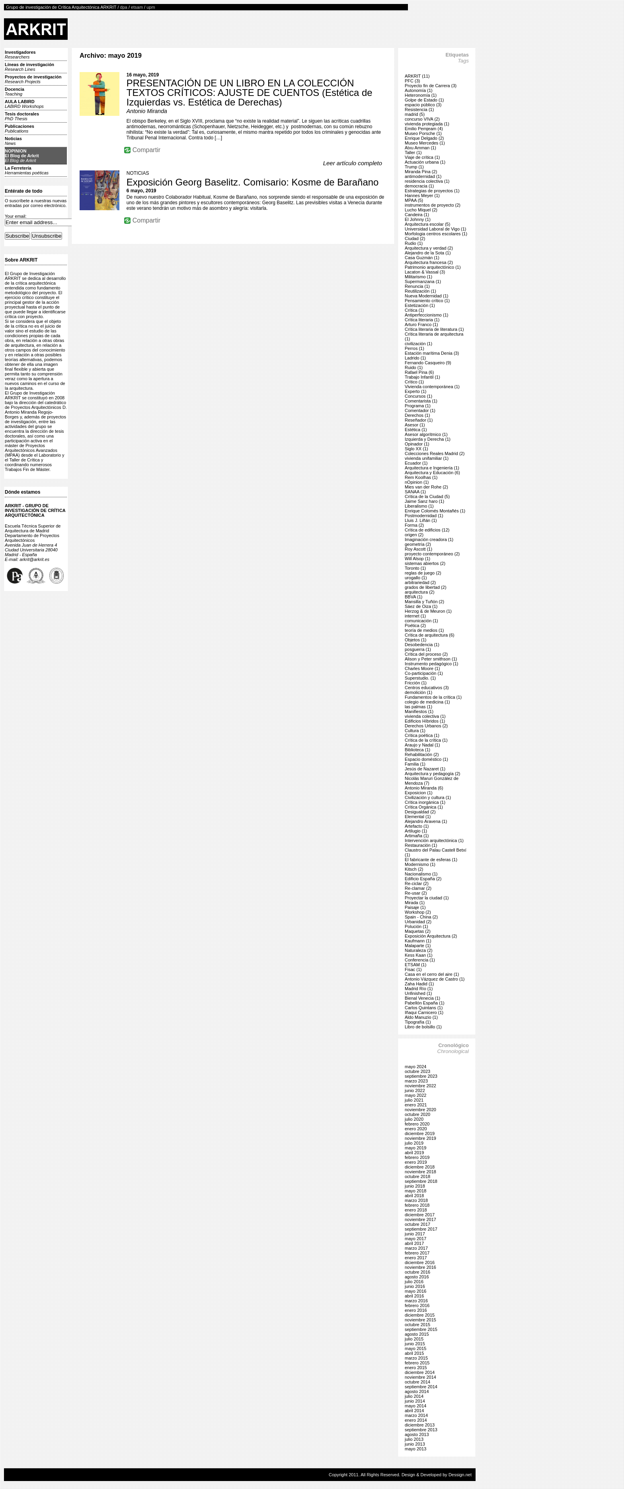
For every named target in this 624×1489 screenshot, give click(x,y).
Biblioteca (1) (417, 749)
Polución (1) (416, 926)
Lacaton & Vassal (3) (425, 272)
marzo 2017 (416, 1248)
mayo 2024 (415, 1066)
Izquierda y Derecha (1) (427, 439)
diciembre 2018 (420, 1167)
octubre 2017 (417, 1224)
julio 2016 (414, 1281)
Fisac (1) (413, 969)
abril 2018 (414, 1195)
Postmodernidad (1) (424, 515)
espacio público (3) (423, 104)
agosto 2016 (417, 1276)
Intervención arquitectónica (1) (434, 840)
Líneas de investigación (29, 67)
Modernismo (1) (420, 864)
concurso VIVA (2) (422, 119)
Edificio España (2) (423, 878)
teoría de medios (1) (424, 630)
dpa (123, 7)
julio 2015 (414, 1339)
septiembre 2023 (421, 1076)
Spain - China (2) (421, 917)
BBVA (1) (413, 596)
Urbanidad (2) (418, 921)
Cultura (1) (415, 730)
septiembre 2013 (421, 1429)
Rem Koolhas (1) (421, 477)
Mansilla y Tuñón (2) (424, 601)
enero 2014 (416, 1420)
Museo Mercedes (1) (425, 143)
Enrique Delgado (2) (424, 138)
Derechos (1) (417, 415)
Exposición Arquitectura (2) (431, 936)
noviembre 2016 (420, 1267)
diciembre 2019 (420, 1133)
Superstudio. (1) (420, 678)
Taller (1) (413, 152)
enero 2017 (416, 1257)
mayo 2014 (415, 1405)
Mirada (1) (415, 902)
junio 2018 (415, 1186)
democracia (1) (419, 186)
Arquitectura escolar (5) (427, 224)
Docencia (14, 91)
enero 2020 (416, 1128)
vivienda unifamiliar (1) (426, 458)
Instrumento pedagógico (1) (431, 663)
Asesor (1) (415, 424)
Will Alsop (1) (417, 558)
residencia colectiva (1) (427, 181)
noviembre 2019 (420, 1138)
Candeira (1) (417, 214)
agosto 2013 (417, 1434)
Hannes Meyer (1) (422, 195)
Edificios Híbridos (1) (425, 721)
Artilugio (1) (416, 831)
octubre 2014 (417, 1382)
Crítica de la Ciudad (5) (427, 496)
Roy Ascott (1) (418, 549)
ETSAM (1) (415, 964)
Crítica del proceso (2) (426, 654)
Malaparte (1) (418, 945)
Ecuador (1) (416, 463)
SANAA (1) (415, 491)
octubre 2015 (417, 1324)
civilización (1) (418, 343)
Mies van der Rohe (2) (426, 487)
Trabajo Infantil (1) (422, 377)
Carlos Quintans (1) (424, 1007)
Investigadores (20, 54)
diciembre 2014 (420, 1372)
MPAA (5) (414, 200)
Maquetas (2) (418, 931)
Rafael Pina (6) (419, 372)
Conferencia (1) (420, 959)
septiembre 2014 (421, 1386)
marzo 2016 (416, 1300)
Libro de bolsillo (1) (423, 1026)
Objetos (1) (415, 639)
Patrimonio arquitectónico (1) (433, 267)
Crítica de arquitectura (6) (429, 635)
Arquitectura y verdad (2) (429, 248)
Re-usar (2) (416, 893)
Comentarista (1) (421, 401)
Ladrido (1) (415, 358)
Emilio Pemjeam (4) (424, 128)
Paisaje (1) (415, 907)
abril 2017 (414, 1243)
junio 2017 (415, 1233)
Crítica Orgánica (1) (424, 807)
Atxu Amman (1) (420, 147)
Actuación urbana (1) (425, 162)
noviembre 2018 (420, 1171)
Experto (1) (415, 391)
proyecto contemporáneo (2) (432, 553)
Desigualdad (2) (420, 811)
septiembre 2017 (421, 1229)
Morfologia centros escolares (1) (436, 233)
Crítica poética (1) (422, 735)
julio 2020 (414, 1119)
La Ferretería (27, 170)
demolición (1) (418, 692)
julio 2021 (414, 1100)
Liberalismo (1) (419, 506)
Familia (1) (415, 764)
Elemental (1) (418, 816)
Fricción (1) (416, 682)
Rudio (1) (414, 243)
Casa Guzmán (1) (422, 257)
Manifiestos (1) (419, 711)
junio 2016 (415, 1286)
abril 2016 (414, 1296)
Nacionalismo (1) (421, 874)
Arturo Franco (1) (421, 324)
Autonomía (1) (419, 90)
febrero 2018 (417, 1205)
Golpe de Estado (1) (424, 100)
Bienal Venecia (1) (422, 998)
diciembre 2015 (420, 1315)
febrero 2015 (417, 1362)
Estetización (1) (420, 305)
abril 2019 (414, 1152)
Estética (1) (416, 429)
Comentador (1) (420, 410)
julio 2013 (414, 1439)
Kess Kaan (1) (419, 955)
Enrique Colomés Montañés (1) (435, 510)
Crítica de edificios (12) (427, 530)
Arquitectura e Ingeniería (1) (432, 467)
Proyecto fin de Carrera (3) (430, 85)
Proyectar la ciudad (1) (427, 897)
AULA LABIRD (24, 104)
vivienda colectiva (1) (425, 716)
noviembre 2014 (420, 1377)
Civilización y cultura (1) (428, 797)
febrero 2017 (417, 1253)
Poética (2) (415, 625)
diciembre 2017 (420, 1214)
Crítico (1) (414, 381)
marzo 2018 (416, 1200)
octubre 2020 (417, 1114)
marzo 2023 (416, 1081)
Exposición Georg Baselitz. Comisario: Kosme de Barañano (253, 182)
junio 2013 (415, 1444)
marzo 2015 (416, 1358)
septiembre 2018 (421, 1181)
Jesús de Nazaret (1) (425, 768)
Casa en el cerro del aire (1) (432, 974)
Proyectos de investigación (33, 79)
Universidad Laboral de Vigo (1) (435, 229)
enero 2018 (416, 1210)
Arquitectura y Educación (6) (432, 472)
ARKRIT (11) (417, 76)
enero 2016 (416, 1310)
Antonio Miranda (147, 111)
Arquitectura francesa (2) (429, 262)
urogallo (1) (416, 577)
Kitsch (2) (414, 869)
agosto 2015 (417, 1334)
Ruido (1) (414, 367)
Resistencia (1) (419, 109)
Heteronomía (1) (421, 95)
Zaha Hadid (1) (419, 983)
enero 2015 (416, 1367)
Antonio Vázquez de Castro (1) (434, 979)
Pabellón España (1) (425, 1002)
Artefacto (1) (417, 826)
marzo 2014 (416, 1415)
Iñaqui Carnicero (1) (424, 1012)
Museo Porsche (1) (423, 133)
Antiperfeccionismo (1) (426, 315)
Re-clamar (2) (418, 888)
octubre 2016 (417, 1272)
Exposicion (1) (419, 792)
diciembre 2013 (420, 1425)
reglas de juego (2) (423, 573)
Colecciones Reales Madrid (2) (434, 453)
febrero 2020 (417, 1124)
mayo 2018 (415, 1190)
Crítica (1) (414, 310)
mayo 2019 (415, 1147)
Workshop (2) (418, 912)
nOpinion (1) (417, 482)
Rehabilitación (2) (422, 754)
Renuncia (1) (417, 286)
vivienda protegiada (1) (427, 123)
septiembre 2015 (421, 1329)
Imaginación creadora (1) (429, 539)
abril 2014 (414, 1410)
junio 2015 (415, 1343)
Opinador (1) (417, 444)
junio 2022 (415, 1090)
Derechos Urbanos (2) (426, 725)
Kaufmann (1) (418, 940)
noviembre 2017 (420, 1219)
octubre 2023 (417, 1071)
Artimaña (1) (417, 835)
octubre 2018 (417, 1176)
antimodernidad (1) (423, 176)
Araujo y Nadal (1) (422, 745)
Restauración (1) (421, 845)
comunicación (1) (421, 620)
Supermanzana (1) (423, 281)
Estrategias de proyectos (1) (432, 190)
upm (150, 7)
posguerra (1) (418, 649)
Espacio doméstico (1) (426, 759)
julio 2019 (414, 1143)
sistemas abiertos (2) (425, 563)
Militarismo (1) (418, 276)
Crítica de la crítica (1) (426, 740)
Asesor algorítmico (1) (426, 434)
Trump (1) (414, 166)
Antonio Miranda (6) (424, 788)
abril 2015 (414, 1353)
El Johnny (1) (418, 219)
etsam (137, 7)
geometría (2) (418, 544)
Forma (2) (414, 525)
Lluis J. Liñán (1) (421, 520)
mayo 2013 (415, 1448)
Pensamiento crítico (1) (427, 300)
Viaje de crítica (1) (422, 157)
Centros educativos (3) (427, 687)
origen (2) (414, 534)
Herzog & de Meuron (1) (428, 611)
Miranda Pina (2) (421, 171)
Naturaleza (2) (419, 950)
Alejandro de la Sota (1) (428, 252)
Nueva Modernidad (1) (426, 295)
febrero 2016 (417, 1305)
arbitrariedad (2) (420, 582)
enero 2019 (416, 1162)
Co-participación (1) (424, 673)
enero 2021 (416, 1104)
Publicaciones (19, 128)
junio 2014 (415, 1401)
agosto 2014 (417, 1391)
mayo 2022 (415, 1095)
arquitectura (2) (420, 592)
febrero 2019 (417, 1157)
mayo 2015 (415, 1348)
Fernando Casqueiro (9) (428, 362)
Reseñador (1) (419, 420)
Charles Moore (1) (422, 668)
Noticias (13, 141)
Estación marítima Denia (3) (432, 353)
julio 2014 (414, 1396)
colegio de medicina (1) (427, 702)
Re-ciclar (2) (417, 883)
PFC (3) (412, 80)
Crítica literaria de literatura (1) (434, 329)
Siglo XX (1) (416, 448)
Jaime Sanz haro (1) (424, 501)
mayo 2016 (415, 1291)
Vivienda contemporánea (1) (432, 386)
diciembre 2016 (420, 1262)
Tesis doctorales (22, 116)
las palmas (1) (418, 706)
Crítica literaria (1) (422, 319)
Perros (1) (414, 348)
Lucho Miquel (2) (421, 209)
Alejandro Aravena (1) (426, 821)
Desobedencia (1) (422, 644)
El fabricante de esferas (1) (431, 859)
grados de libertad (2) (426, 587)
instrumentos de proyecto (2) (432, 205)
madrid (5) (415, 114)
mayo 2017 (415, 1238)
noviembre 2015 (420, 1319)
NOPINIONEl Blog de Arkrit (22, 156)
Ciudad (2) (415, 238)
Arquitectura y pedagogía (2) (432, 773)
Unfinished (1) (418, 993)
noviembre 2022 (420, 1085)
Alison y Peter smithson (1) (431, 659)
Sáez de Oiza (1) (421, 606)
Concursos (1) (418, 396)
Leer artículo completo (352, 163)
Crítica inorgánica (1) (425, 802)
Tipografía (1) (418, 1022)
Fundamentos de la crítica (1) (433, 697)
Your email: (16, 216)
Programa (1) (418, 405)
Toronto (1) (415, 568)
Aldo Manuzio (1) (421, 1017)
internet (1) (415, 616)
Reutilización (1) (420, 291)
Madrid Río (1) (419, 988)
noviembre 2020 (420, 1109)
